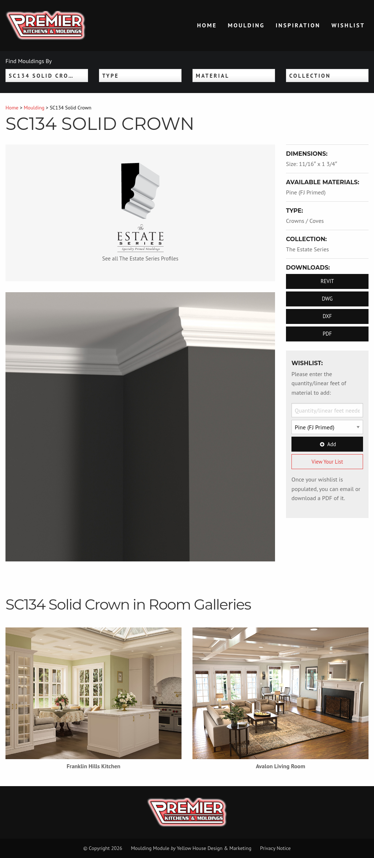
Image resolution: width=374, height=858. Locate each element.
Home (207, 25)
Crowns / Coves (305, 220)
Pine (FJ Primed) (305, 192)
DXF (327, 316)
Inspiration (298, 25)
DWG (327, 298)
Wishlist (348, 25)
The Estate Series (307, 249)
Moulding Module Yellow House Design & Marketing (191, 848)
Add (327, 444)
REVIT (327, 281)
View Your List (327, 461)
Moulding (246, 25)
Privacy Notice (275, 848)
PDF (327, 333)
